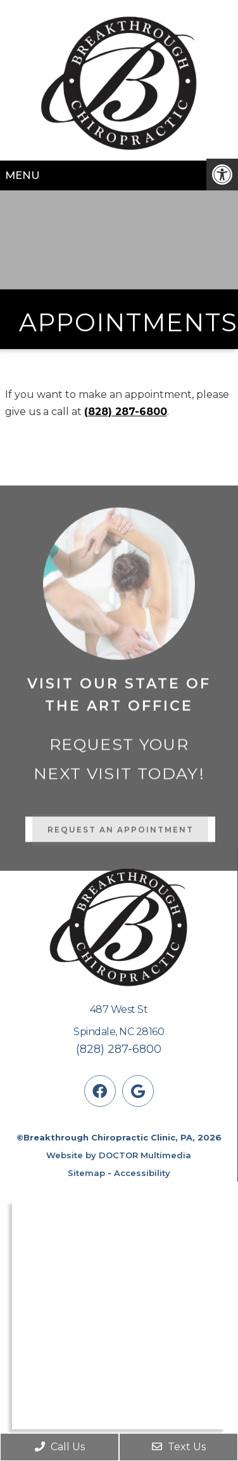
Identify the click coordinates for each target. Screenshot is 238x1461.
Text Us (179, 1447)
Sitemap (86, 1173)
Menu (22, 175)
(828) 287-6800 (125, 412)
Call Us (60, 1447)
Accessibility (142, 1173)
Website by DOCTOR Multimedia (118, 1155)
